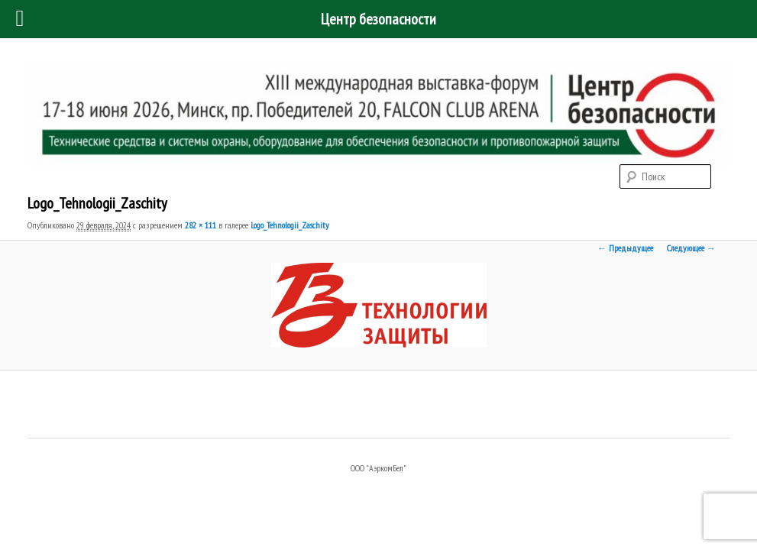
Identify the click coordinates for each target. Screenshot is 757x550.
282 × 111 (200, 225)
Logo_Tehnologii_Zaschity (290, 225)
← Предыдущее (625, 248)
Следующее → (691, 248)
